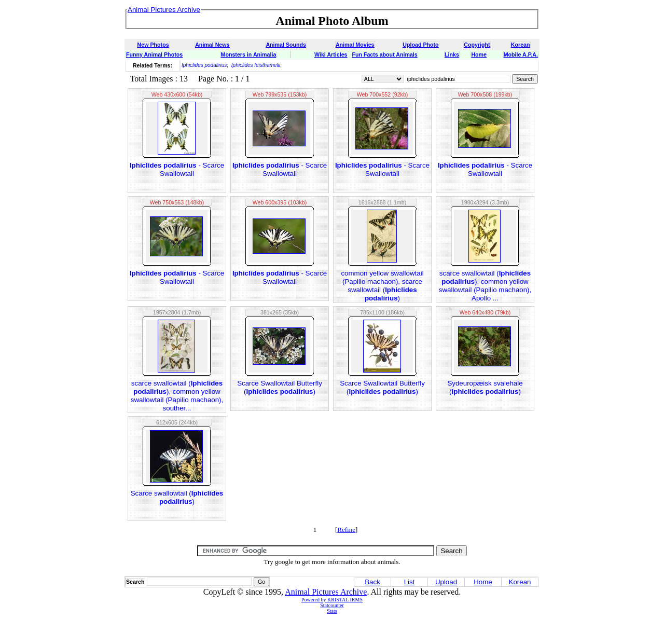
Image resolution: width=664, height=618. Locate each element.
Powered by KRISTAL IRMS (332, 599)
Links (452, 54)
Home (479, 54)
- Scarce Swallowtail (177, 169)
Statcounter (332, 605)
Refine (346, 529)
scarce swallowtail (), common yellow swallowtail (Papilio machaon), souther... (177, 395)
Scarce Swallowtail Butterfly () (279, 387)
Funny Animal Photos (154, 54)
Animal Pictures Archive (326, 591)
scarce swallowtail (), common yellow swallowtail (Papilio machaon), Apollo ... (485, 285)
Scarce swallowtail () (177, 497)
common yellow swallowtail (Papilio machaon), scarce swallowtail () (382, 285)
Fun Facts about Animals (384, 54)
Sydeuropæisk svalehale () (484, 387)
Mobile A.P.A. (521, 54)
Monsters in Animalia (248, 54)
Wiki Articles (330, 54)
